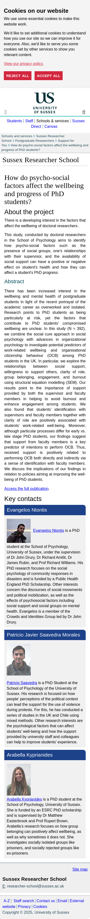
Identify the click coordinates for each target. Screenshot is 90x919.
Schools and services (16, 136)
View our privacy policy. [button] (24, 64)
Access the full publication (26, 489)
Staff (29, 121)
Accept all (48, 76)
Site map (80, 869)
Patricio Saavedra (22, 683)
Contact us (45, 901)
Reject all (17, 76)
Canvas (50, 126)
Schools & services (52, 121)
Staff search (23, 901)
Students (14, 121)
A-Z (7, 901)
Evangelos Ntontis (48, 530)
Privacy (24, 907)
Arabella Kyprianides (24, 799)
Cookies (40, 907)
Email (62, 901)
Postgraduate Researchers (34, 140)
